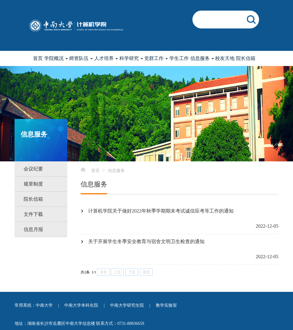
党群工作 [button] (156, 58)
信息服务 (116, 170)
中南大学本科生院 (81, 305)
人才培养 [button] (106, 58)
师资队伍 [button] (81, 58)
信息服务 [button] (202, 58)
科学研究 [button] (131, 58)
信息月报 (33, 229)
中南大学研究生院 (127, 305)
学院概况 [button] (56, 58)
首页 (38, 58)
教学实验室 (166, 305)
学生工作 (179, 58)
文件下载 (33, 214)
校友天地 (225, 58)
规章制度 (33, 183)
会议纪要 (33, 168)
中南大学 (44, 305)
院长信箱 (245, 58)
